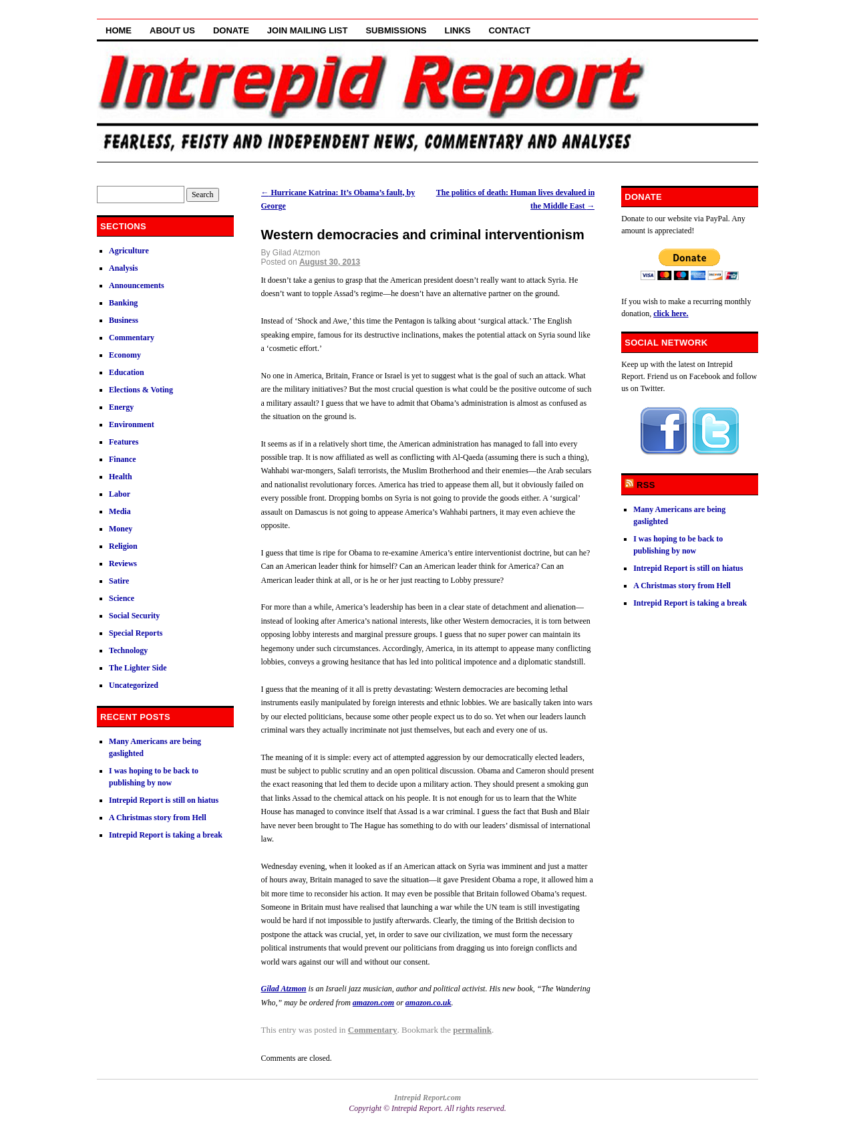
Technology (128, 650)
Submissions (395, 30)
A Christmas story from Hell (157, 817)
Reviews (123, 563)
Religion (123, 546)
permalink (472, 1030)
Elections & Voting (141, 389)
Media (120, 511)
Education (126, 372)
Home (119, 30)
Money (120, 528)
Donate (231, 30)
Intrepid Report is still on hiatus (163, 800)
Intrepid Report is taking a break (165, 835)
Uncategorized (133, 685)
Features (123, 442)
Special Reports (135, 633)
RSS (646, 485)
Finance (122, 459)
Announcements (136, 285)
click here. (670, 313)
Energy (121, 407)
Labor (119, 494)
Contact (509, 30)
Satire (119, 581)
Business (123, 320)
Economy (125, 355)
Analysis (123, 268)
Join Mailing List (307, 30)
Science (121, 598)
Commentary (372, 1030)
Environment (131, 424)
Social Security (134, 615)
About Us (172, 30)
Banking (123, 302)
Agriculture (129, 250)
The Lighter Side (137, 667)
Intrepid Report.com (427, 1097)
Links (457, 30)
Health (120, 476)
